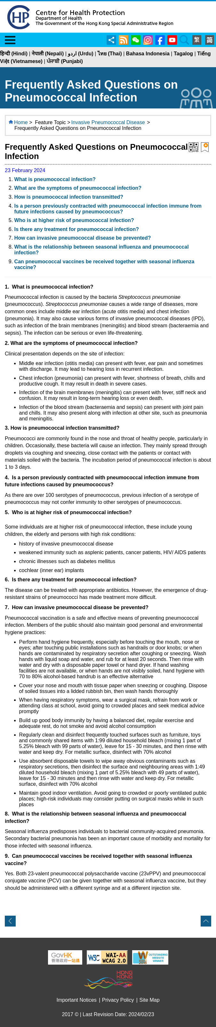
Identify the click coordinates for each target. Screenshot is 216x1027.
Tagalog (183, 53)
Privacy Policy (118, 1000)
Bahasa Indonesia (148, 53)
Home (21, 122)
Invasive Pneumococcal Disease (108, 122)
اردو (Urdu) (80, 53)
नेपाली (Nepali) (48, 53)
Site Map (149, 1000)
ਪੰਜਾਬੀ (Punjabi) (65, 61)
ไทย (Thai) (110, 53)
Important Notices (76, 1000)
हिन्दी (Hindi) (14, 53)
